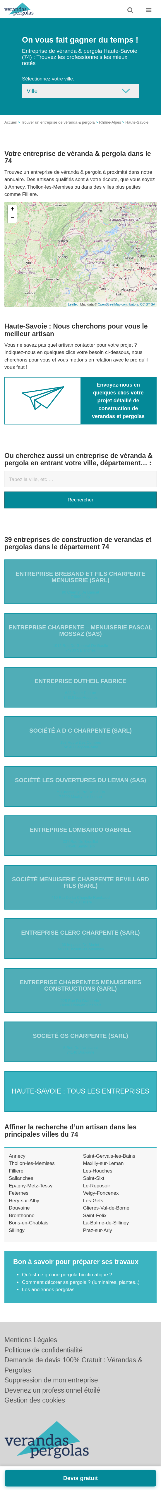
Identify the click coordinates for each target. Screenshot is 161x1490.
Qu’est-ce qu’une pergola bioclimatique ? (67, 1274)
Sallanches (21, 1178)
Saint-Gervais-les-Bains (109, 1156)
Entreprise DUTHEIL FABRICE (80, 681)
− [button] (12, 218)
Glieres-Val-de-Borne (106, 1208)
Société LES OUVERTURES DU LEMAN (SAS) (80, 780)
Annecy (17, 1156)
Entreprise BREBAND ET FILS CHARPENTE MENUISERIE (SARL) (80, 577)
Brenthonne (22, 1215)
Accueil (10, 122)
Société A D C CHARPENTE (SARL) (80, 730)
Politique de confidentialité (43, 1350)
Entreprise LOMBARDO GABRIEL (80, 829)
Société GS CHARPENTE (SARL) (80, 1036)
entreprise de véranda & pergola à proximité (78, 172)
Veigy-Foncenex (101, 1193)
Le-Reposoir (96, 1186)
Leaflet (73, 304)
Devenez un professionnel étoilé (52, 1390)
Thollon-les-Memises (32, 1163)
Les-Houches (97, 1171)
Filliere (16, 1171)
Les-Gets (93, 1200)
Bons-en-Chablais (28, 1223)
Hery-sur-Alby (24, 1200)
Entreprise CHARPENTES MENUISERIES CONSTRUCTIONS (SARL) (80, 985)
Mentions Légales (30, 1340)
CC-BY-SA (147, 304)
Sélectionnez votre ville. (48, 79)
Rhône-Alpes (110, 122)
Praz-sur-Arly (97, 1230)
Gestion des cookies (34, 1400)
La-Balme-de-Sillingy (106, 1223)
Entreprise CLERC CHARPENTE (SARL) (80, 932)
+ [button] (12, 209)
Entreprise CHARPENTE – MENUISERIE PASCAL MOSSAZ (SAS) (81, 630)
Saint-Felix (95, 1215)
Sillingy (17, 1230)
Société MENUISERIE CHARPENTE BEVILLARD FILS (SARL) (80, 882)
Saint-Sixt (94, 1178)
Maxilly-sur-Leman (103, 1163)
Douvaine (19, 1208)
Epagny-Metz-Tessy (30, 1186)
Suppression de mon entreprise (51, 1380)
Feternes (18, 1193)
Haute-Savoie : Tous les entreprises (80, 1091)
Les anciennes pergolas (48, 1289)
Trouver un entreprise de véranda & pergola (58, 122)
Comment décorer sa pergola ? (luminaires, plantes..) (81, 1282)
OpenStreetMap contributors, (119, 304)
